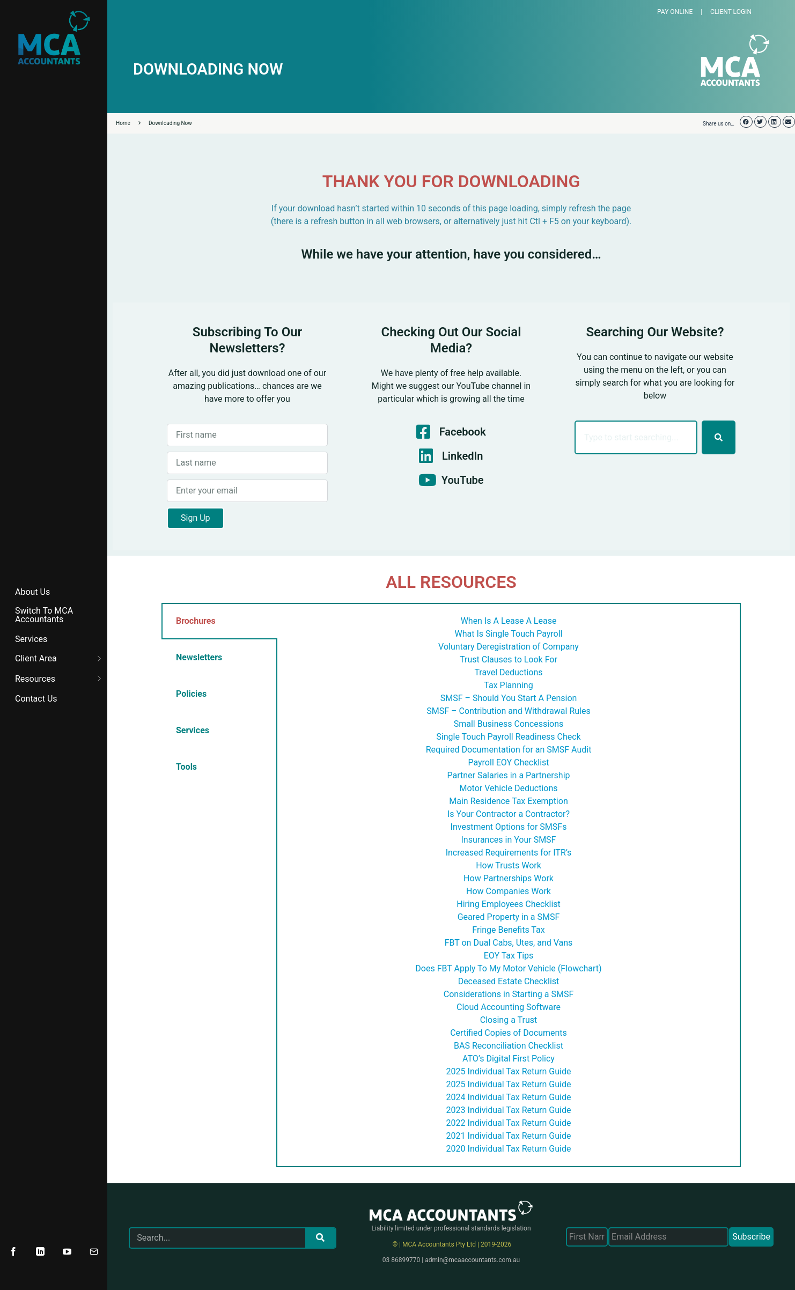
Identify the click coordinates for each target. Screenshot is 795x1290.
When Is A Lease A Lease (509, 621)
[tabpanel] (508, 885)
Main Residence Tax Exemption (508, 801)
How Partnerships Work (508, 878)
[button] (746, 122)
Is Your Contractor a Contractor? (508, 814)
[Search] (718, 437)
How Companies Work (508, 891)
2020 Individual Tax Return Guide (508, 1149)
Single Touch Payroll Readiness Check (508, 737)
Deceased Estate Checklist (509, 981)
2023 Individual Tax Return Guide (508, 1110)
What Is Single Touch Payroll (509, 634)
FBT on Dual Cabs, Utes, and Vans (509, 943)
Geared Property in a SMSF (509, 917)
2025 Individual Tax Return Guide (508, 1071)
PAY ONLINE (675, 12)
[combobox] (636, 437)
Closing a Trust (508, 1020)
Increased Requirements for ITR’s (509, 852)
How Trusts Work (508, 865)
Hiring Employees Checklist (509, 904)
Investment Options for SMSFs (509, 827)
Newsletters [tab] (199, 657)
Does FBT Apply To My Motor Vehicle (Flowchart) (508, 968)
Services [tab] (192, 730)
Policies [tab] (191, 694)
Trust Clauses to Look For (508, 659)
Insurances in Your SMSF (508, 840)
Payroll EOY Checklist (508, 762)
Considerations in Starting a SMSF (509, 994)
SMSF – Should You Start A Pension (508, 698)
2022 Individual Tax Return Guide (508, 1123)
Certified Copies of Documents (508, 1033)
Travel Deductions (508, 672)
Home (128, 123)
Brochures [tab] (196, 621)
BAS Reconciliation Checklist (508, 1046)
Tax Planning (508, 685)
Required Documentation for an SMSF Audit (509, 749)
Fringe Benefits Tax (508, 930)
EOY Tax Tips (509, 955)
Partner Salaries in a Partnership (508, 775)
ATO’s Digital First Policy (508, 1058)
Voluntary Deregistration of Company (508, 647)
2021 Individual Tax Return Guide (508, 1136)
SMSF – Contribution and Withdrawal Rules (508, 711)
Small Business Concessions (509, 724)
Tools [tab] (186, 767)
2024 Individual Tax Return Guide (508, 1097)
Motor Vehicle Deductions (509, 788)
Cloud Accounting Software (509, 1007)
